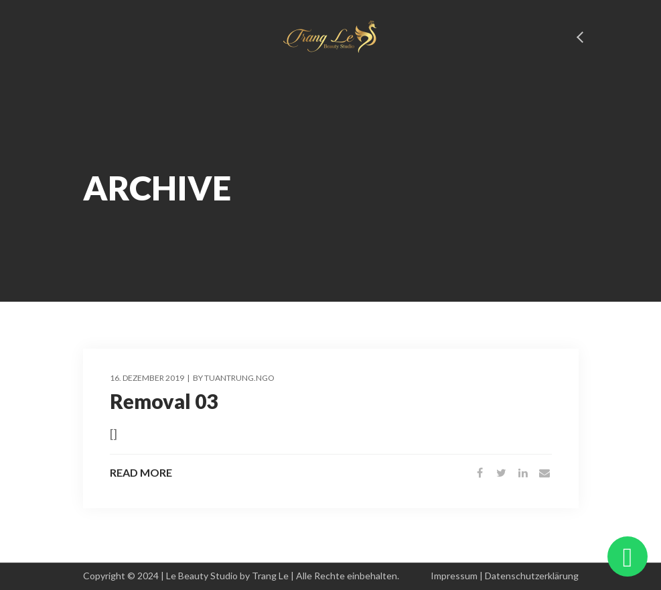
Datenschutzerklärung (532, 575)
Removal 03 (164, 401)
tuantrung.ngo (239, 378)
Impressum (454, 575)
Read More (141, 472)
